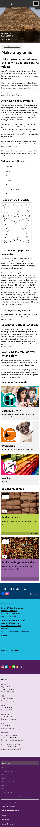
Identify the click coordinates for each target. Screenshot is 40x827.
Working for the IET (8, 792)
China (3, 696)
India (3, 705)
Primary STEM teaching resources (12, 608)
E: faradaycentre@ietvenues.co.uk (12, 740)
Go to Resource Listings (12, 47)
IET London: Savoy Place (9, 735)
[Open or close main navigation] (36, 3)
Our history (5, 768)
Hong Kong (5, 714)
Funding (4, 635)
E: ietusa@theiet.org (7, 728)
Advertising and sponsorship (11, 796)
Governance (6, 775)
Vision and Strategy (8, 771)
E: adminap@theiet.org (8, 719)
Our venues (5, 789)
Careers (4, 628)
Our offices (5, 785)
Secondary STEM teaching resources (13, 620)
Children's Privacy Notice (10, 650)
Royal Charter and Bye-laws (11, 782)
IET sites (7, 3)
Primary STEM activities (9, 611)
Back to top (34, 594)
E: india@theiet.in (6, 710)
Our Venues (4, 732)
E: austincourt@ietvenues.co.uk (11, 749)
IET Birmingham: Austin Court (11, 744)
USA (2, 723)
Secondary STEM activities (10, 623)
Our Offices (4, 684)
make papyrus (31, 93)
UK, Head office (6, 687)
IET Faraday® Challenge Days (11, 626)
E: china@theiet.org (7, 701)
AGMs (4, 778)
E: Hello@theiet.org (7, 692)
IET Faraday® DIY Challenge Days (12, 613)
